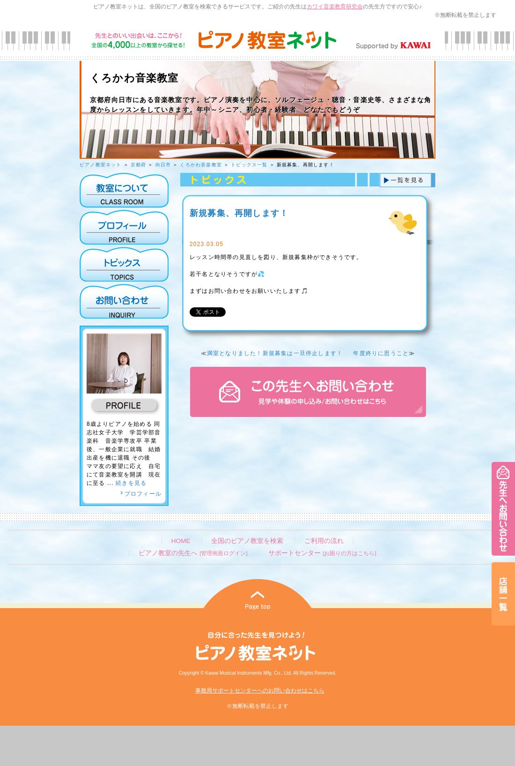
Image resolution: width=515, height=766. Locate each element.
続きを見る (131, 483)
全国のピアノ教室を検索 (247, 540)
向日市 (163, 164)
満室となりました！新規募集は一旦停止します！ (275, 353)
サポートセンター (322, 553)
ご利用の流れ (324, 540)
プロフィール (141, 494)
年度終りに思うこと (381, 353)
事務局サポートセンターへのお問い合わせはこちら (259, 690)
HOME (181, 540)
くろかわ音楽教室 (201, 164)
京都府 (139, 164)
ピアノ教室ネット (101, 164)
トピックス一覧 (249, 164)
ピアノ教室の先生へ (193, 553)
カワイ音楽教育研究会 (335, 6)
